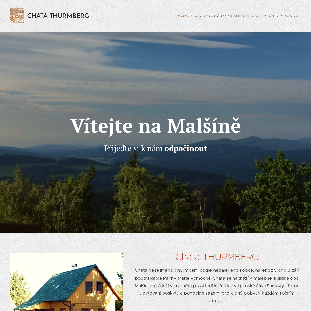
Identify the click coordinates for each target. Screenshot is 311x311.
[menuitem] (183, 16)
